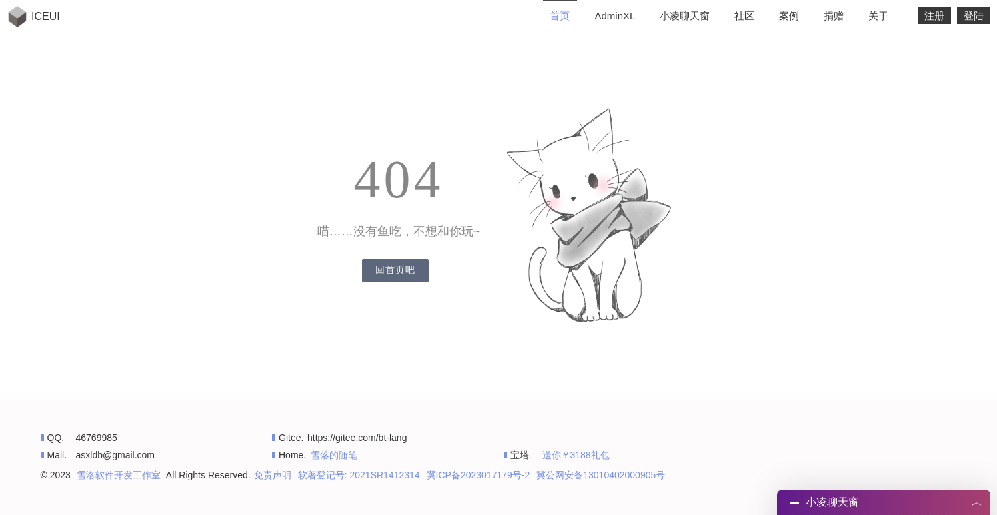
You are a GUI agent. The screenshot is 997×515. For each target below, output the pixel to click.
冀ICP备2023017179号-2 (478, 475)
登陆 (974, 15)
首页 (560, 15)
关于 (878, 15)
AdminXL (614, 15)
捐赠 (834, 15)
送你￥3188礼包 (576, 455)
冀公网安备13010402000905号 (600, 475)
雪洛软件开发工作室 (119, 475)
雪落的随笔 (334, 455)
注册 (934, 15)
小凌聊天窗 (685, 15)
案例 (789, 15)
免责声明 (272, 475)
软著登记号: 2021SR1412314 (359, 475)
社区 (744, 15)
